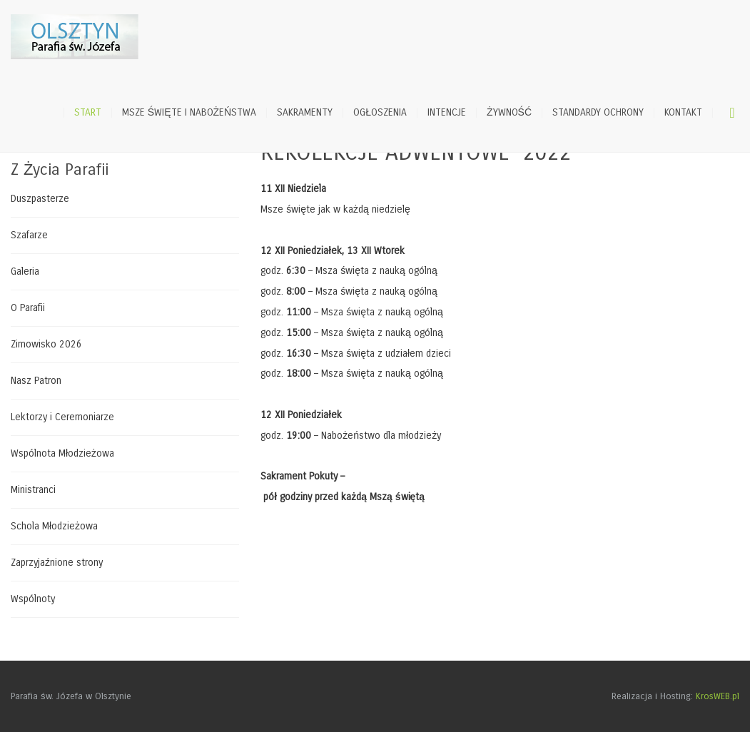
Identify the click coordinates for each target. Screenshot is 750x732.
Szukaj (732, 112)
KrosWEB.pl (717, 696)
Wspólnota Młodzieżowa (62, 453)
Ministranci (33, 490)
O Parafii (28, 308)
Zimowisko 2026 (46, 344)
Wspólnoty (33, 599)
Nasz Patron (36, 381)
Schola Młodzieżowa (54, 526)
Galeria (25, 271)
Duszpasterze (40, 199)
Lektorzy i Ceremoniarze (62, 417)
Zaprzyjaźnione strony (57, 562)
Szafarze (29, 235)
